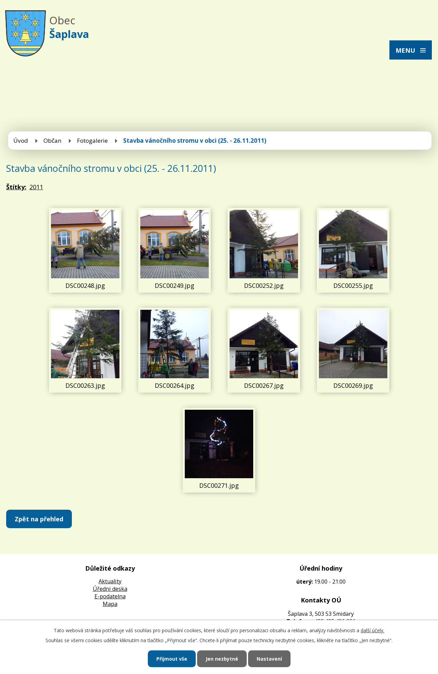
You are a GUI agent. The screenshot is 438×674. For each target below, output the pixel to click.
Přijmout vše (171, 659)
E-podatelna (110, 596)
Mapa (110, 604)
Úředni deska (110, 589)
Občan (52, 140)
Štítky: (16, 187)
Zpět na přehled (39, 519)
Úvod (20, 140)
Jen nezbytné (222, 659)
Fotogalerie (92, 140)
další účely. (372, 630)
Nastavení (269, 659)
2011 (36, 187)
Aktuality (110, 581)
